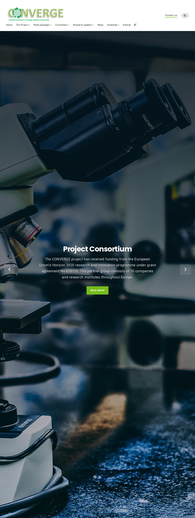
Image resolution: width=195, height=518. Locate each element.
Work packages (42, 25)
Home (9, 25)
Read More (97, 295)
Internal (127, 25)
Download (112, 25)
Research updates (82, 25)
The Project (22, 25)
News (100, 25)
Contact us (171, 15)
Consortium (61, 25)
